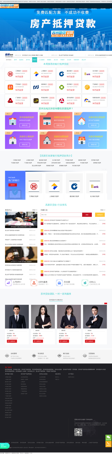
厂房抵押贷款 (24, 391)
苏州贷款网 (23, 442)
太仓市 (69, 59)
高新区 (35, 59)
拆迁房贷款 (23, 384)
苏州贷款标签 (8, 369)
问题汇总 (57, 379)
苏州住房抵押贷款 (10, 371)
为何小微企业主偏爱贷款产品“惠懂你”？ (60, 261)
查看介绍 (24, 125)
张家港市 (76, 59)
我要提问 (100, 214)
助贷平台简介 (71, 377)
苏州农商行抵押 (56, 162)
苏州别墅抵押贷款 (37, 369)
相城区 (49, 59)
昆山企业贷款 (42, 393)
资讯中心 (57, 377)
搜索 (87, 214)
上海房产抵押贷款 (93, 442)
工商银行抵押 (17, 160)
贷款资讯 (94, 9)
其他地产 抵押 (24, 393)
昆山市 (84, 59)
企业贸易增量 (42, 377)
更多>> (34, 210)
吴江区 (56, 59)
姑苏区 (21, 59)
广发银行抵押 (28, 162)
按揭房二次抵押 (24, 379)
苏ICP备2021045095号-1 (40, 447)
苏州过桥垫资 (70, 442)
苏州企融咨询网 (49, 442)
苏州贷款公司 (31, 371)
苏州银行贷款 (57, 9)
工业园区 (42, 59)
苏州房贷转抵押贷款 (48, 369)
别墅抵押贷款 (24, 386)
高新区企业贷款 (43, 396)
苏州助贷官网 (14, 442)
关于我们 (71, 374)
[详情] (103, 223)
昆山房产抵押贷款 (40, 371)
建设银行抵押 (43, 160)
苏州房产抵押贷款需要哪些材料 (86, 369)
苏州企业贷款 (83, 9)
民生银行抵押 (76, 165)
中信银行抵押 (84, 162)
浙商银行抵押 (97, 162)
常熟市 (62, 59)
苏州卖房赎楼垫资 (43, 381)
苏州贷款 (74, 369)
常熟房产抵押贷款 (51, 371)
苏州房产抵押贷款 (70, 9)
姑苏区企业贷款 (43, 391)
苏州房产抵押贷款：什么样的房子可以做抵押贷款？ (63, 271)
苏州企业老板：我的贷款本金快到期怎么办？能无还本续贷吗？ (66, 251)
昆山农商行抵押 (36, 165)
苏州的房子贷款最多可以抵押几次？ (59, 220)
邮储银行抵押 (63, 165)
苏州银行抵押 (95, 160)
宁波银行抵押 (15, 162)
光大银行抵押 (56, 160)
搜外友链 (78, 442)
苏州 (15, 59)
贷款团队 (103, 9)
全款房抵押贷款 (24, 377)
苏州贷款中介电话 (101, 369)
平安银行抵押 (69, 160)
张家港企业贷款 (43, 388)
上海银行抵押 (30, 160)
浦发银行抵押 (82, 160)
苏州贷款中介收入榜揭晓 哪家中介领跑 (33, 55)
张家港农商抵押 (70, 162)
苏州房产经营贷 (67, 369)
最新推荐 (13, 185)
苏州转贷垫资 (42, 379)
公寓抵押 (23, 381)
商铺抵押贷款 (24, 388)
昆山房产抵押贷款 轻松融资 (66, 55)
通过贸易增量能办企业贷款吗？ (58, 240)
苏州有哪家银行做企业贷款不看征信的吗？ (61, 230)
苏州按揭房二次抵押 (21, 371)
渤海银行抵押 (50, 165)
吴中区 (28, 59)
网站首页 (46, 9)
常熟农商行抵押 (41, 162)
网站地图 (84, 442)
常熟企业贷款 (42, 386)
